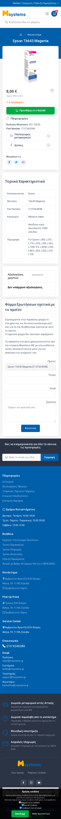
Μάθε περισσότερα (41, 814)
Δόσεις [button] (16, 145)
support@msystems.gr (14, 677)
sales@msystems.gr (12, 661)
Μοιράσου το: (13, 156)
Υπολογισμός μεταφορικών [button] (20, 136)
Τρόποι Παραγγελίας (13, 544)
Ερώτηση (51, 402)
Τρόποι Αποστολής (12, 554)
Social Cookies (29, 805)
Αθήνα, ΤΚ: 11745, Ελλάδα (15, 583)
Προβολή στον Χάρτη (14, 588)
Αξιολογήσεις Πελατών (14, 486)
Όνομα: (52, 374)
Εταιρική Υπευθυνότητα (14, 496)
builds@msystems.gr (13, 669)
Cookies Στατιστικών (31, 808)
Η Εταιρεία (8, 481)
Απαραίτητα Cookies (29, 802)
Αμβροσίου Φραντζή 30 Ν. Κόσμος (21, 578)
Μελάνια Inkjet (34, 34)
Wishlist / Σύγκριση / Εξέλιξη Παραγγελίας (34, 3)
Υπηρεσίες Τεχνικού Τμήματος (18, 491)
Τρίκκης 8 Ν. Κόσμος (14, 603)
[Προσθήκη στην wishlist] (52, 90)
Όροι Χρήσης (17, 773)
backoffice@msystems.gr (15, 685)
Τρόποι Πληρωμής (12, 549)
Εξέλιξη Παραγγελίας (13, 559)
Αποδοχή (20, 813)
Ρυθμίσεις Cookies (37, 773)
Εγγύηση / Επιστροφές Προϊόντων (20, 540)
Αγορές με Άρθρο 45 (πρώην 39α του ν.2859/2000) (28, 563)
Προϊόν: (51, 361)
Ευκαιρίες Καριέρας (12, 500)
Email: (53, 388)
